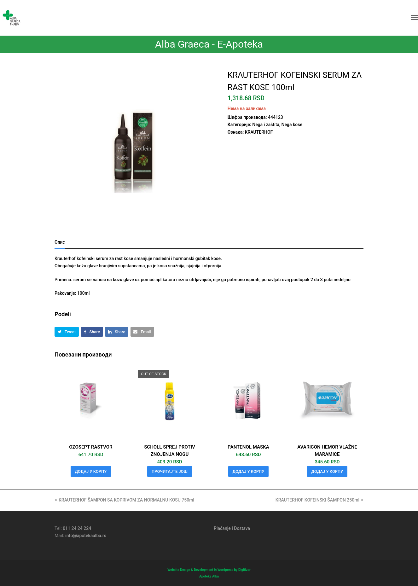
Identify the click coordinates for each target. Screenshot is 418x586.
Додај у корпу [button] (91, 471)
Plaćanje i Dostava (232, 528)
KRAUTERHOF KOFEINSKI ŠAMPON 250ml (319, 499)
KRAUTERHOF (259, 132)
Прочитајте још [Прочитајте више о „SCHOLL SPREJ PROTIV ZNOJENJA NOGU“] (170, 471)
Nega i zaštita (265, 124)
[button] (414, 17)
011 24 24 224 (77, 528)
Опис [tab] (60, 242)
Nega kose (292, 124)
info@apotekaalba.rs (85, 535)
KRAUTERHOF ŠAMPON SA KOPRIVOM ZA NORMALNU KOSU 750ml (124, 499)
